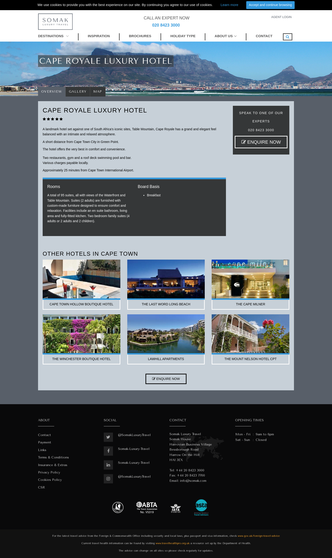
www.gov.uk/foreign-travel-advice (259, 535)
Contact (44, 435)
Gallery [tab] (78, 92)
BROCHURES (140, 36)
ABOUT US (224, 36)
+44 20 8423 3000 (190, 470)
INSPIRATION (99, 36)
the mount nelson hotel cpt (250, 359)
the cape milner (250, 304)
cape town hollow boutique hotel (81, 304)
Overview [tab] (51, 92)
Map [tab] (97, 92)
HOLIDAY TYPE (183, 36)
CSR (41, 487)
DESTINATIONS (53, 36)
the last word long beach (166, 304)
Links (42, 450)
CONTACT (264, 36)
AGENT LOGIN (281, 17)
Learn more (229, 5)
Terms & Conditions (53, 457)
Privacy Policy (49, 472)
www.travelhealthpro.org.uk (173, 543)
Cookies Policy (50, 480)
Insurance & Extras (52, 465)
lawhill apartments (166, 359)
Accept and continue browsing (270, 5)
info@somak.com (193, 481)
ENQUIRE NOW (261, 142)
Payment (44, 442)
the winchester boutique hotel (81, 359)
